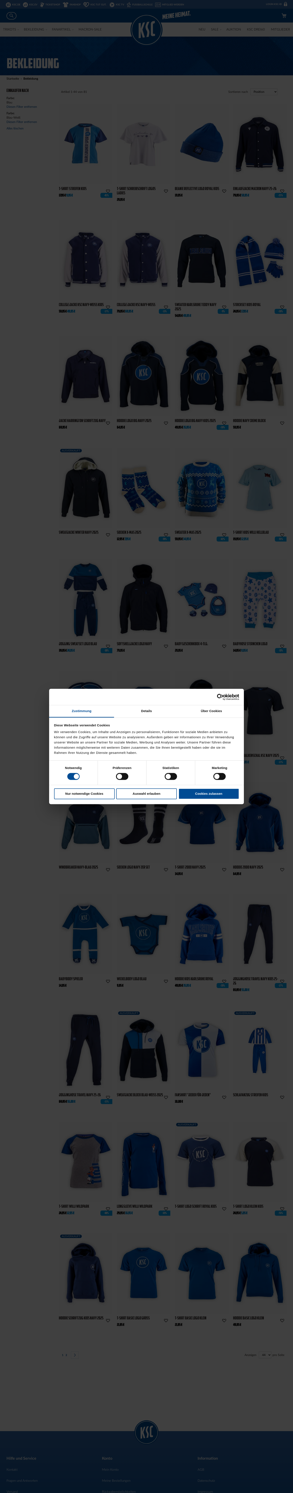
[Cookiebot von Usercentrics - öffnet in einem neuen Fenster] (220, 697)
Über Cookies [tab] (211, 711)
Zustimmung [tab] (82, 711)
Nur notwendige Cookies (84, 793)
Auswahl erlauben (146, 793)
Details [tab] (146, 711)
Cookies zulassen (208, 793)
